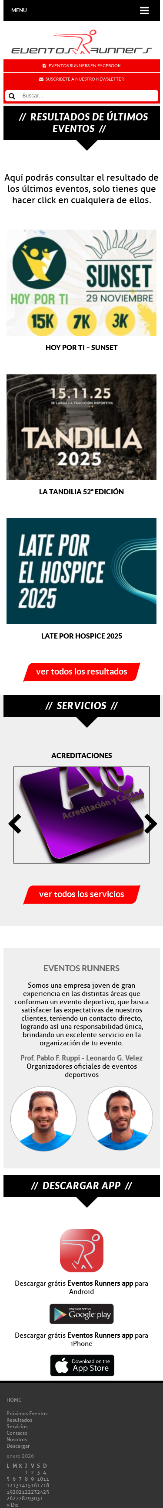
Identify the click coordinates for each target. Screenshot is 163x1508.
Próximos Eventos (27, 1413)
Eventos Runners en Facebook (85, 65)
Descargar (18, 1446)
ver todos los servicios (81, 894)
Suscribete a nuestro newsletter (85, 79)
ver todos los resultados (81, 671)
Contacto (17, 1433)
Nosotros (17, 1439)
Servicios (17, 1426)
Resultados (19, 1420)
